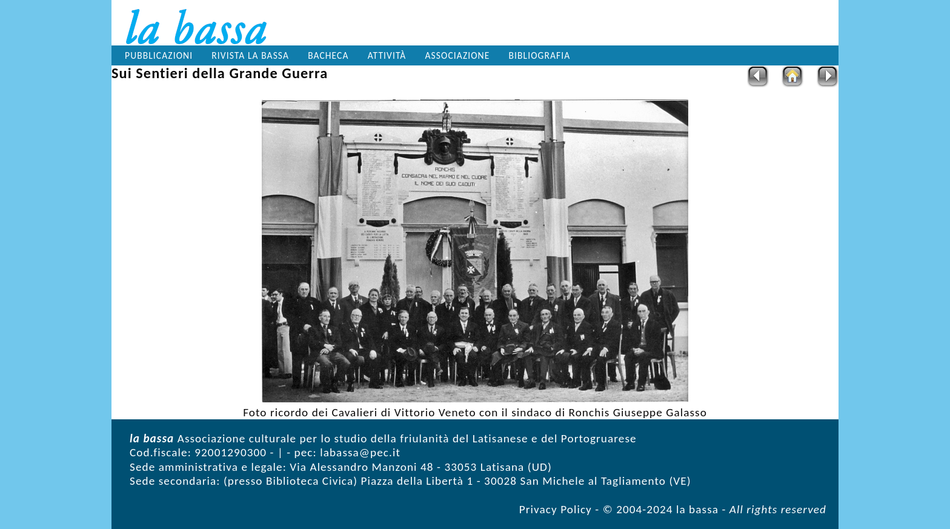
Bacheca (328, 55)
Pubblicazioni (159, 55)
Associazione (457, 55)
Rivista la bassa (250, 55)
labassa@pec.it (360, 452)
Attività (387, 55)
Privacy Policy (555, 509)
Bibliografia (540, 55)
